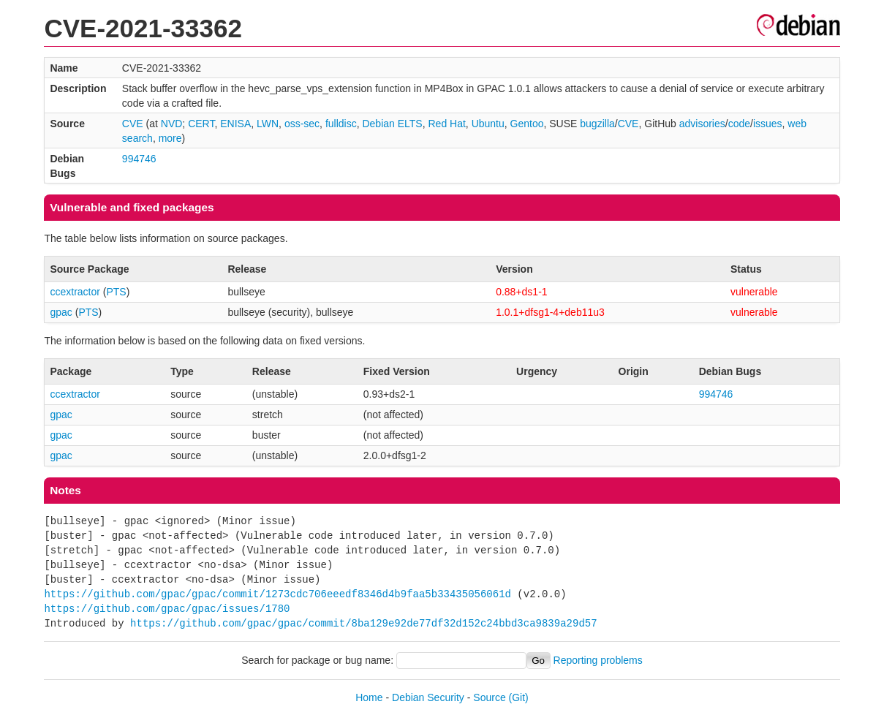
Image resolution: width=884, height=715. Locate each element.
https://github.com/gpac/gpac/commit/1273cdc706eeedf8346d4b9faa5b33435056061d (277, 594)
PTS (116, 292)
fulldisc (341, 123)
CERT (201, 123)
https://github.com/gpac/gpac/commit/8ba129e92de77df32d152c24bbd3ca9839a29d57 (363, 623)
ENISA (235, 123)
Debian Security (428, 697)
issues (767, 123)
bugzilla (597, 123)
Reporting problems (598, 660)
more (170, 138)
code (739, 123)
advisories (702, 123)
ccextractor (74, 292)
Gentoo (527, 123)
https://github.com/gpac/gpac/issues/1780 (167, 609)
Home (368, 697)
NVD (172, 123)
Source (489, 697)
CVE (132, 123)
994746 (139, 158)
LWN (268, 123)
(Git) (519, 697)
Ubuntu (488, 123)
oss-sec (302, 123)
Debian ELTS (392, 123)
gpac (61, 312)
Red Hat (446, 123)
